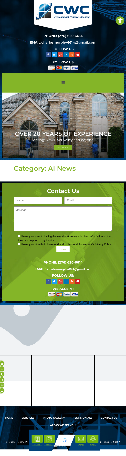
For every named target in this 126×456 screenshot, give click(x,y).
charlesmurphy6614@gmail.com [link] (68, 42)
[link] (120, 20)
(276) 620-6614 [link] (70, 36)
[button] (63, 83)
